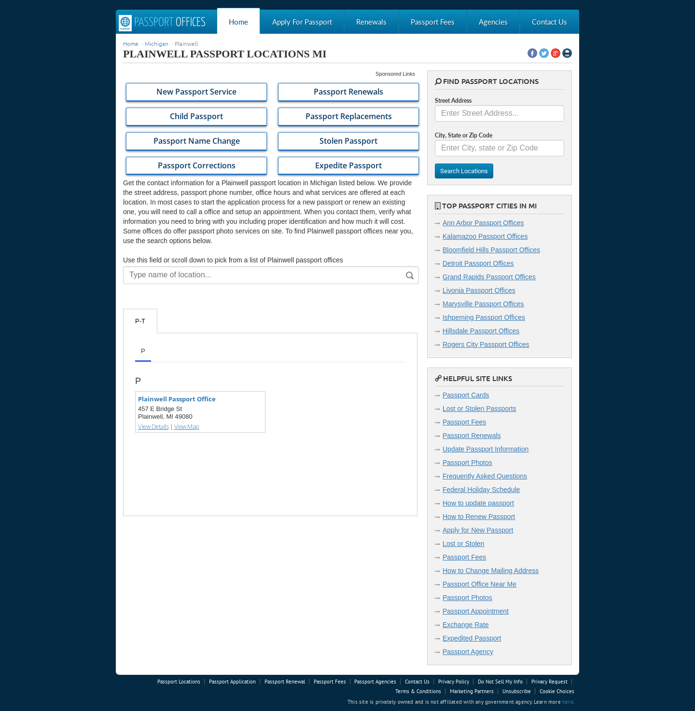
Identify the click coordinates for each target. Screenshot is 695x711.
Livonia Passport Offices (479, 290)
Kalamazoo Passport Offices (485, 236)
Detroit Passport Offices (478, 263)
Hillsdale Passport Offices (481, 331)
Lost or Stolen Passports (479, 408)
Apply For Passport (302, 21)
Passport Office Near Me (479, 584)
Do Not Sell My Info (500, 681)
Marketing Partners (472, 691)
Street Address (453, 100)
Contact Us (549, 21)
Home (238, 21)
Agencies (493, 21)
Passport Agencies (375, 681)
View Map (186, 426)
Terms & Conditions (418, 691)
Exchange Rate (466, 625)
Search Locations (464, 171)
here (567, 701)
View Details (153, 426)
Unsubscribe (516, 691)
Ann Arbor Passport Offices (483, 223)
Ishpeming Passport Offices (484, 317)
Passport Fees (433, 21)
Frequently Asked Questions (485, 476)
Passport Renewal (284, 681)
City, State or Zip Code (463, 135)
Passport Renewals (472, 435)
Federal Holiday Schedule (481, 489)
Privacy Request (549, 681)
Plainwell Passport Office (177, 399)
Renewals (371, 21)
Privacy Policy (453, 681)
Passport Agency (468, 652)
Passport (162, 23)
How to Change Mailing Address (491, 570)
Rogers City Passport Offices (486, 344)
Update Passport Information (485, 449)
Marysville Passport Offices (483, 304)
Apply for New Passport (478, 530)
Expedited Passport (472, 638)
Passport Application (232, 681)
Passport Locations (178, 681)
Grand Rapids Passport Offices (489, 277)
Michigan (156, 43)
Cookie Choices (557, 691)
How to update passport (478, 503)
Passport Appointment (476, 611)
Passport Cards (466, 395)
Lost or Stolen (463, 543)
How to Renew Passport (479, 516)
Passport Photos (467, 462)
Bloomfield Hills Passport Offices (491, 250)
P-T (140, 321)
